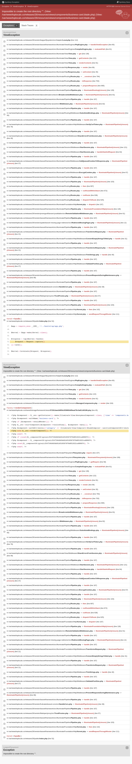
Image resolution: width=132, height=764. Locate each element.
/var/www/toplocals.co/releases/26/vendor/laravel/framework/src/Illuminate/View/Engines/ (48, 45)
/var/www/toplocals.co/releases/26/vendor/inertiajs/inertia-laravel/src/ (41, 104)
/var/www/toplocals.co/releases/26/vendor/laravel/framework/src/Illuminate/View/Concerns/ (53, 403)
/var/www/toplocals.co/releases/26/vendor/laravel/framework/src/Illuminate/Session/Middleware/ (51, 147)
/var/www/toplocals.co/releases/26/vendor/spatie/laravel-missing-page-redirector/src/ (52, 223)
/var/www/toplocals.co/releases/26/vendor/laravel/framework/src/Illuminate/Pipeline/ (45, 90)
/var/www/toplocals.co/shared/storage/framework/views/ (50, 410)
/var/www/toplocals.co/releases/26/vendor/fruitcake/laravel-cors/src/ (41, 287)
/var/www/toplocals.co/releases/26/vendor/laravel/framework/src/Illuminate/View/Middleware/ (55, 136)
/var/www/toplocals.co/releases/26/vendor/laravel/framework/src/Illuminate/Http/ (44, 67)
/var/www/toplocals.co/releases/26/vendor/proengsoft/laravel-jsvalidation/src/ (51, 213)
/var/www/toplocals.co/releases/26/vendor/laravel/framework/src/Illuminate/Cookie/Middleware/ (59, 161)
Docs (123, 2)
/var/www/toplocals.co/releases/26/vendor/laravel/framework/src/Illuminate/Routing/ (44, 76)
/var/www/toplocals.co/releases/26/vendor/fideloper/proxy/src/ (39, 296)
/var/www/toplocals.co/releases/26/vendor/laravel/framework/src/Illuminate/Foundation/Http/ (47, 204)
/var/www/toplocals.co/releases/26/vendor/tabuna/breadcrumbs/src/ (46, 95)
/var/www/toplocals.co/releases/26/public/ (28, 321)
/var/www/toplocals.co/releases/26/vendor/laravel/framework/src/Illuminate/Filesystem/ (47, 453)
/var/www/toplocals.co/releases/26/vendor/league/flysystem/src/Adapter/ (40, 40)
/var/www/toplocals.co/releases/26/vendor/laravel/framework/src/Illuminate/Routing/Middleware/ (54, 113)
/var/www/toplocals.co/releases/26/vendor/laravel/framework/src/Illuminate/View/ (42, 54)
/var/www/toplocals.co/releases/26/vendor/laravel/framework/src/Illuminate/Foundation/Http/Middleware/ (56, 124)
